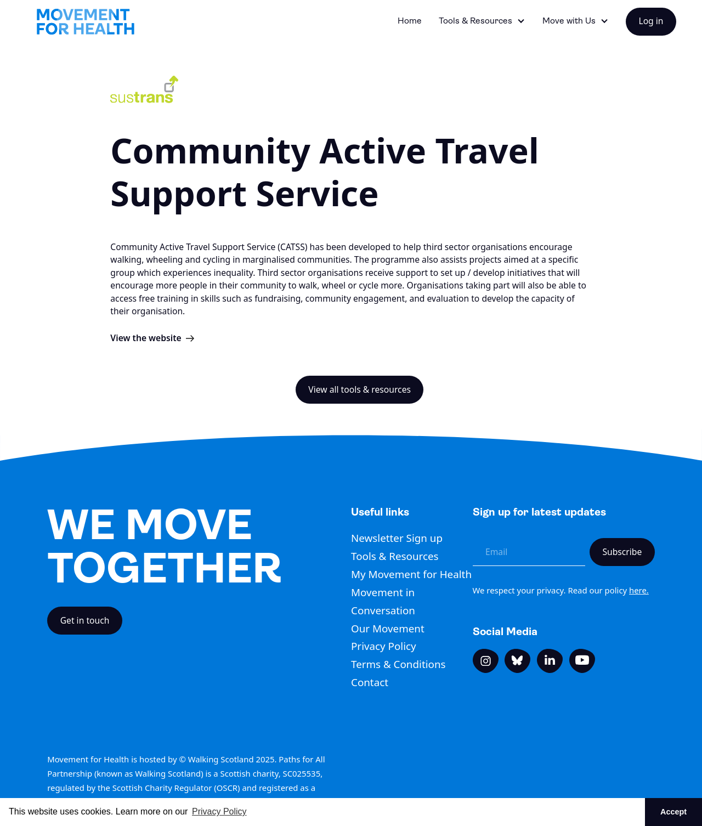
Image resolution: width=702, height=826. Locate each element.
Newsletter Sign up (397, 538)
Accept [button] (673, 811)
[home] (85, 21)
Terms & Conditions (398, 664)
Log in (650, 21)
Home (410, 21)
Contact (369, 682)
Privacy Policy (383, 646)
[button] (482, 21)
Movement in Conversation (383, 601)
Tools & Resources (395, 556)
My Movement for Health (411, 574)
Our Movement (387, 628)
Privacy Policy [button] (219, 811)
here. (639, 590)
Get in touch (85, 620)
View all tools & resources (359, 389)
